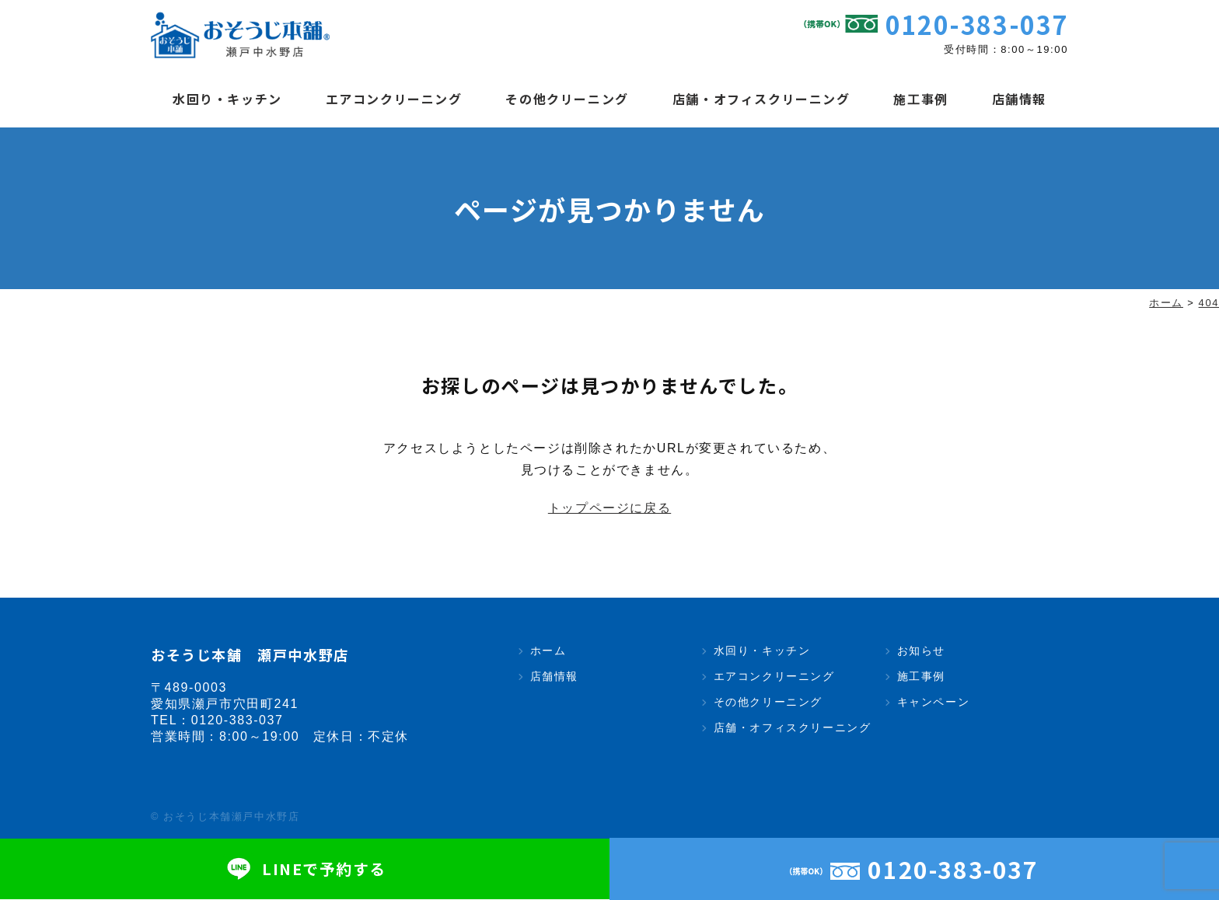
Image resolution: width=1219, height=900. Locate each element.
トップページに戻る (609, 508)
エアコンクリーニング (394, 98)
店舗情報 (1019, 98)
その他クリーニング (566, 98)
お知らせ (921, 651)
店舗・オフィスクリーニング (761, 98)
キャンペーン (933, 702)
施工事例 (920, 98)
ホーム (548, 651)
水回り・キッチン (227, 98)
